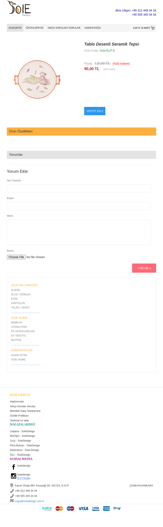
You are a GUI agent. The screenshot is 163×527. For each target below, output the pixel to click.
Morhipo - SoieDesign (22, 436)
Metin (10, 216)
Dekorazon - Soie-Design (24, 450)
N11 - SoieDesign (20, 455)
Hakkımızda (90, 28)
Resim (10, 251)
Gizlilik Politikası (19, 416)
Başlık (10, 199)
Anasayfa (15, 28)
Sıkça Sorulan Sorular (62, 28)
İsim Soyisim (14, 181)
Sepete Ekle (94, 112)
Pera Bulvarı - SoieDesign (25, 446)
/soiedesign (23, 466)
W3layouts (85, 518)
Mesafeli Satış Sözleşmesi (25, 411)
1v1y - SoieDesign (20, 441)
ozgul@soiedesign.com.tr (27, 502)
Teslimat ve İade (19, 421)
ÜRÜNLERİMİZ (34, 28)
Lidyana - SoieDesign (22, 432)
